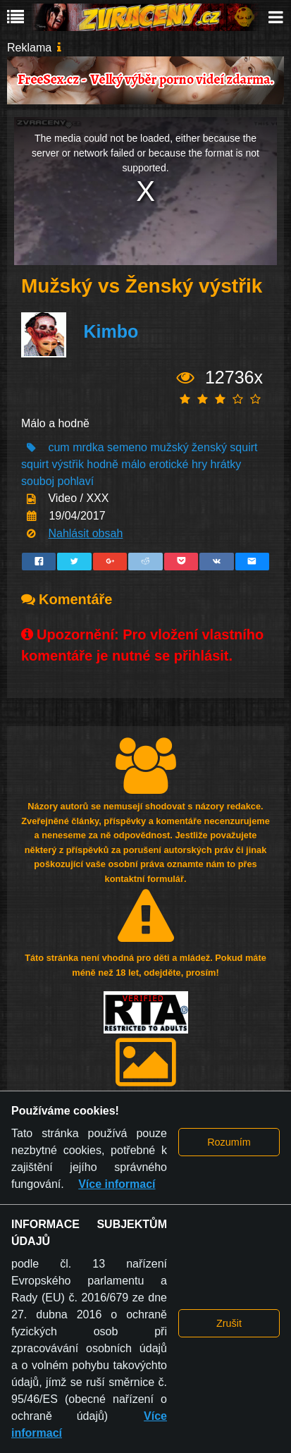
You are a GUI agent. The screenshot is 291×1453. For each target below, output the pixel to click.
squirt (35, 464)
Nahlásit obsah (85, 533)
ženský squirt (224, 447)
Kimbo (110, 331)
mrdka (88, 447)
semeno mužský (148, 447)
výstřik (68, 464)
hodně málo (116, 464)
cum (58, 447)
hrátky (226, 464)
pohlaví (76, 481)
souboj (37, 481)
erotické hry (178, 464)
